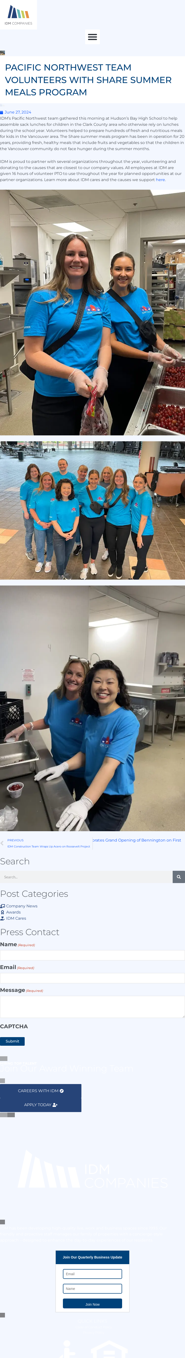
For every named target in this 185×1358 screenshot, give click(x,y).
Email (17, 967)
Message (21, 990)
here (160, 179)
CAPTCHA (14, 1027)
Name (17, 945)
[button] (92, 36)
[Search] (179, 877)
